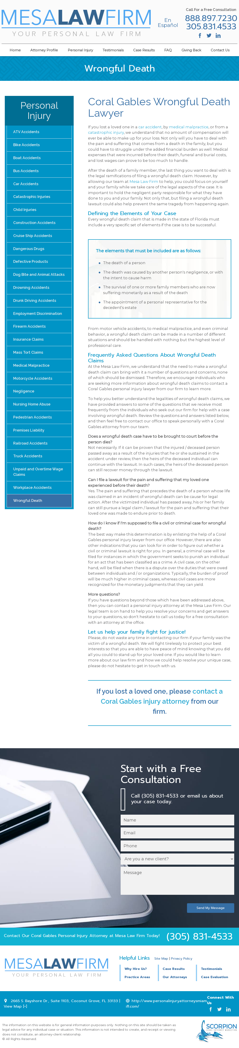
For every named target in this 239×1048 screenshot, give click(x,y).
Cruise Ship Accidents (33, 238)
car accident (150, 127)
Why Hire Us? (136, 969)
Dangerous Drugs (29, 252)
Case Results (144, 50)
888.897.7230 (210, 18)
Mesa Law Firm (144, 181)
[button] (177, 969)
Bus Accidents (26, 172)
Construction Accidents (34, 225)
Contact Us (220, 50)
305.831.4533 (210, 26)
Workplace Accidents (32, 496)
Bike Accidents (26, 145)
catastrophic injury (106, 132)
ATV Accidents (26, 132)
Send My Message (210, 908)
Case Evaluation (214, 977)
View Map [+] (15, 1007)
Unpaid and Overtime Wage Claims (38, 480)
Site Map (161, 958)
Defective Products (31, 265)
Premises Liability (29, 437)
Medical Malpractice (32, 371)
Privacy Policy (181, 958)
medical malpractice (188, 127)
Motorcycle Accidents (33, 384)
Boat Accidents (27, 158)
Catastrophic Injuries (32, 198)
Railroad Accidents (30, 451)
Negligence (23, 398)
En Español (164, 22)
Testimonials (113, 50)
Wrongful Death (27, 510)
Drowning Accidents (31, 291)
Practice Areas (137, 977)
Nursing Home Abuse (32, 411)
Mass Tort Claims (28, 358)
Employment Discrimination (38, 318)
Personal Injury (80, 50)
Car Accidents (26, 185)
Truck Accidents (28, 464)
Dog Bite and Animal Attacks (39, 278)
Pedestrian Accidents (32, 424)
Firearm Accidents (30, 331)
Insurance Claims (29, 344)
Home (15, 50)
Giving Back (191, 50)
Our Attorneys (175, 977)
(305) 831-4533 (199, 937)
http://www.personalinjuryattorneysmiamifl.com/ (166, 1004)
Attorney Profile (44, 50)
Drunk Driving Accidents (35, 305)
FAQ (168, 50)
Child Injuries (25, 212)
